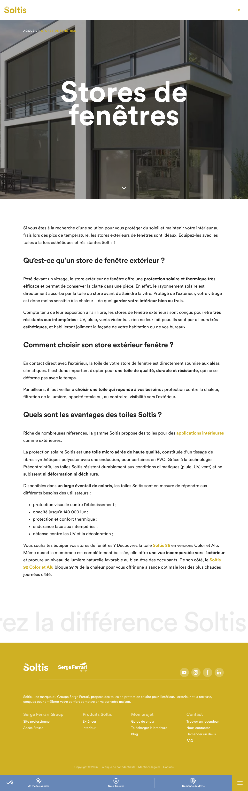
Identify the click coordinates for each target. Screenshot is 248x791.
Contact (194, 714)
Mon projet (142, 714)
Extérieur (89, 721)
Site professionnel (36, 721)
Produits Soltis (97, 714)
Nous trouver (116, 783)
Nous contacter (198, 728)
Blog (134, 734)
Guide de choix (142, 721)
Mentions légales (149, 767)
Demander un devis (201, 734)
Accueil (30, 31)
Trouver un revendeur (202, 721)
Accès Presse (33, 728)
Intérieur (89, 728)
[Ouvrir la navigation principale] (240, 783)
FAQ (189, 741)
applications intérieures (200, 433)
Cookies (168, 767)
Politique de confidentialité (118, 767)
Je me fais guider (38, 783)
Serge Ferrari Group (43, 714)
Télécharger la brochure (149, 728)
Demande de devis (193, 783)
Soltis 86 (161, 545)
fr (238, 10)
